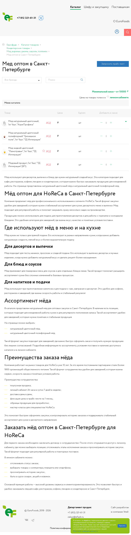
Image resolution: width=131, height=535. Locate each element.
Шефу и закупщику (96, 7)
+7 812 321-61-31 (26, 18)
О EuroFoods (121, 21)
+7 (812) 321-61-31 (76, 512)
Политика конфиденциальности (65, 528)
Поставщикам (121, 7)
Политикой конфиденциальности (85, 531)
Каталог (75, 7)
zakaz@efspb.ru (76, 517)
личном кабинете (117, 97)
